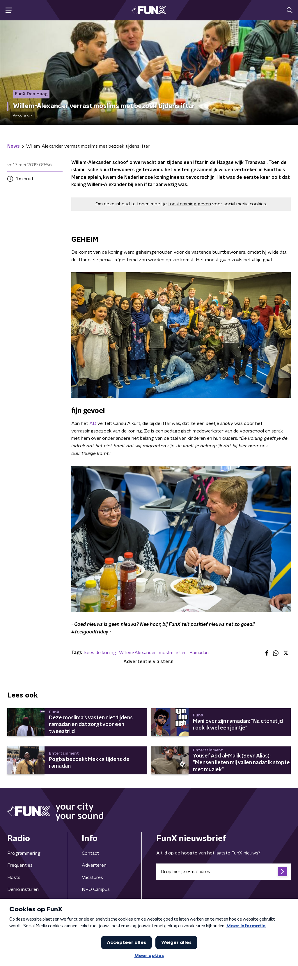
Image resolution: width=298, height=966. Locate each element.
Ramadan (199, 652)
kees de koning (100, 652)
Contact (90, 853)
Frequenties (20, 865)
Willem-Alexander (137, 652)
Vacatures (92, 877)
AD (92, 423)
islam (181, 652)
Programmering (23, 853)
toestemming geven (189, 204)
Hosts (13, 877)
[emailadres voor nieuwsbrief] (223, 871)
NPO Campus (96, 889)
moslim (166, 652)
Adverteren (94, 865)
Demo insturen (23, 889)
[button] (8, 10)
